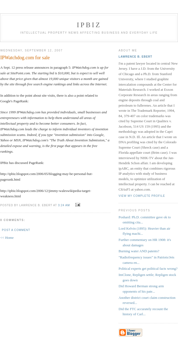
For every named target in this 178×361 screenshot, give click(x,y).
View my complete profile (142, 195)
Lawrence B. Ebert (135, 56)
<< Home (7, 238)
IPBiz (89, 25)
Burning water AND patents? (139, 251)
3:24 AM (64, 205)
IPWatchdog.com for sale (25, 57)
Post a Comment (16, 230)
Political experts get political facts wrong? (148, 269)
